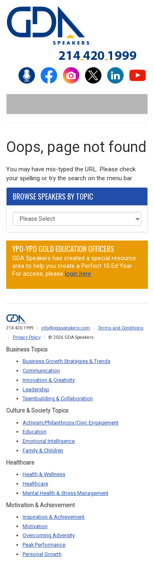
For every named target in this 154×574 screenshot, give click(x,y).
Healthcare (35, 484)
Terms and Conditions (120, 328)
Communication (41, 371)
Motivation (35, 526)
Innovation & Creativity (49, 380)
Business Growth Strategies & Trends (66, 361)
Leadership (36, 389)
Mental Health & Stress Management (65, 493)
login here (78, 273)
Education (34, 432)
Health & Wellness (44, 474)
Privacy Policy (27, 337)
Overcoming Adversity (49, 535)
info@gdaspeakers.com (65, 328)
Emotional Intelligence (49, 441)
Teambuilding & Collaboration (58, 398)
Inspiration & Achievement (54, 517)
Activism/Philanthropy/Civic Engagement (71, 423)
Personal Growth (42, 554)
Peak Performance (44, 545)
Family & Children (43, 450)
